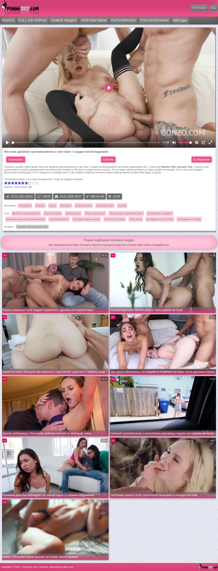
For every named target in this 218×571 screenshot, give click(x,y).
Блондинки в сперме (189, 219)
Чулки (52, 205)
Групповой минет (59, 219)
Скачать (108, 159)
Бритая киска (73, 213)
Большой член (84, 205)
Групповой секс (104, 205)
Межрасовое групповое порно (126, 213)
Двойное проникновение (26, 213)
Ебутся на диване (95, 213)
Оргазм (122, 205)
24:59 (114, 196)
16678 (43, 196)
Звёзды (180, 20)
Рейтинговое (94, 20)
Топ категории (154, 20)
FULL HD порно (33, 20)
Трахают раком (52, 213)
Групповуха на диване (160, 213)
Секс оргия (136, 219)
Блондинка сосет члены (160, 219)
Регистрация (199, 7)
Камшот (40, 205)
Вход (213, 7)
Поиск (8, 20)
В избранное (201, 159)
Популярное (123, 20)
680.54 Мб (95, 196)
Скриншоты (15, 159)
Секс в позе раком (115, 219)
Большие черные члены (86, 219)
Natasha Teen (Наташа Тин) (32, 227)
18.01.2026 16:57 (68, 196)
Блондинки (25, 205)
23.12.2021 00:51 (19, 196)
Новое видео (64, 20)
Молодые (65, 205)
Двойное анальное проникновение (25, 219)
